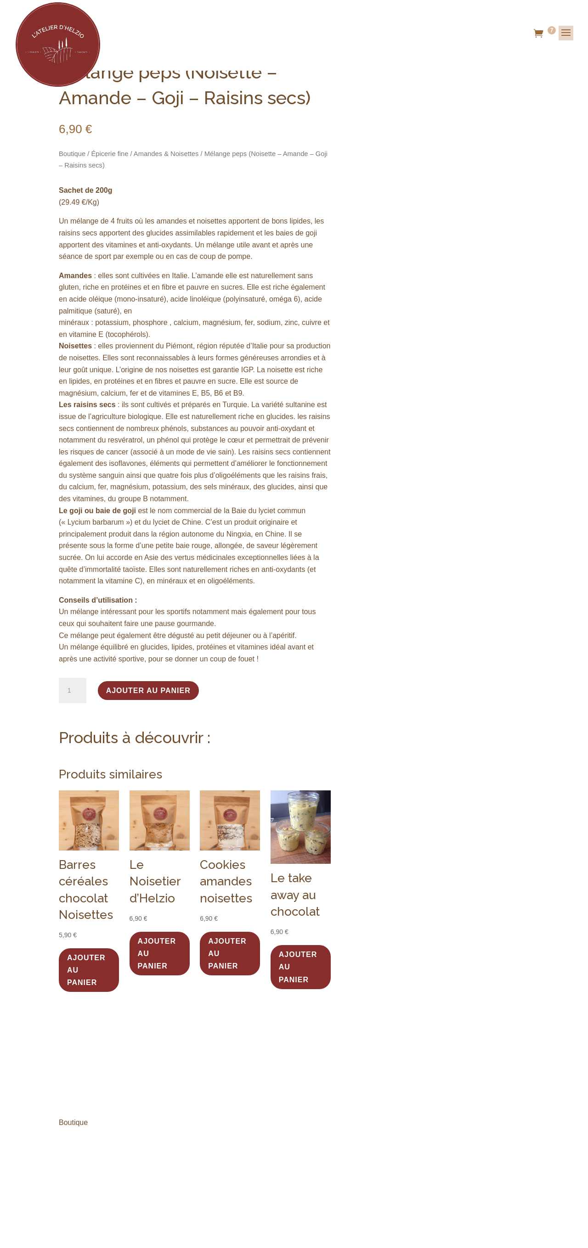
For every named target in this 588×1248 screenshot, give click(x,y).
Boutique (72, 153)
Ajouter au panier (148, 690)
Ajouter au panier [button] (86, 970)
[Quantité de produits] (72, 691)
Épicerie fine (109, 153)
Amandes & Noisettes (166, 153)
